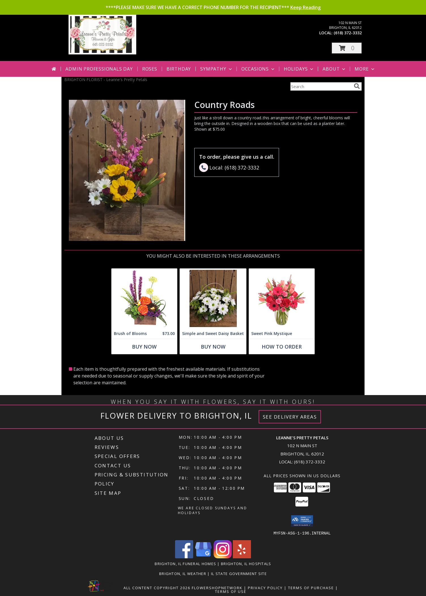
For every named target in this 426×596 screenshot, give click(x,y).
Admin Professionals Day (99, 69)
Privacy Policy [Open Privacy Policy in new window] (265, 587)
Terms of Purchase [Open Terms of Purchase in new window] (311, 587)
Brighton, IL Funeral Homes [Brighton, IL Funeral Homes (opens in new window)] (185, 563)
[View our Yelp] (242, 556)
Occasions (258, 69)
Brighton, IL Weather (182, 573)
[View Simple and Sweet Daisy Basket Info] (213, 298)
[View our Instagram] (223, 556)
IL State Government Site (239, 573)
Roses (149, 69)
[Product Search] (321, 86)
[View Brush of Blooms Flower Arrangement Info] (144, 298)
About (334, 69)
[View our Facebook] (184, 556)
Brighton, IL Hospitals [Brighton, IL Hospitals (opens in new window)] (246, 563)
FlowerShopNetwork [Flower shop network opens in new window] (217, 587)
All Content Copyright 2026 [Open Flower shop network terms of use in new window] (156, 587)
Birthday (179, 69)
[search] (356, 86)
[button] (347, 48)
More (365, 69)
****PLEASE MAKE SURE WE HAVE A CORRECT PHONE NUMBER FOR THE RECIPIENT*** (213, 7)
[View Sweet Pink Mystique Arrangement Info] (281, 298)
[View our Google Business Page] (203, 556)
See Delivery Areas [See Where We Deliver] (290, 416)
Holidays (299, 69)
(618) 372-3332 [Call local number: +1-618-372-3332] (348, 32)
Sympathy (216, 69)
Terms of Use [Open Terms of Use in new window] (230, 591)
